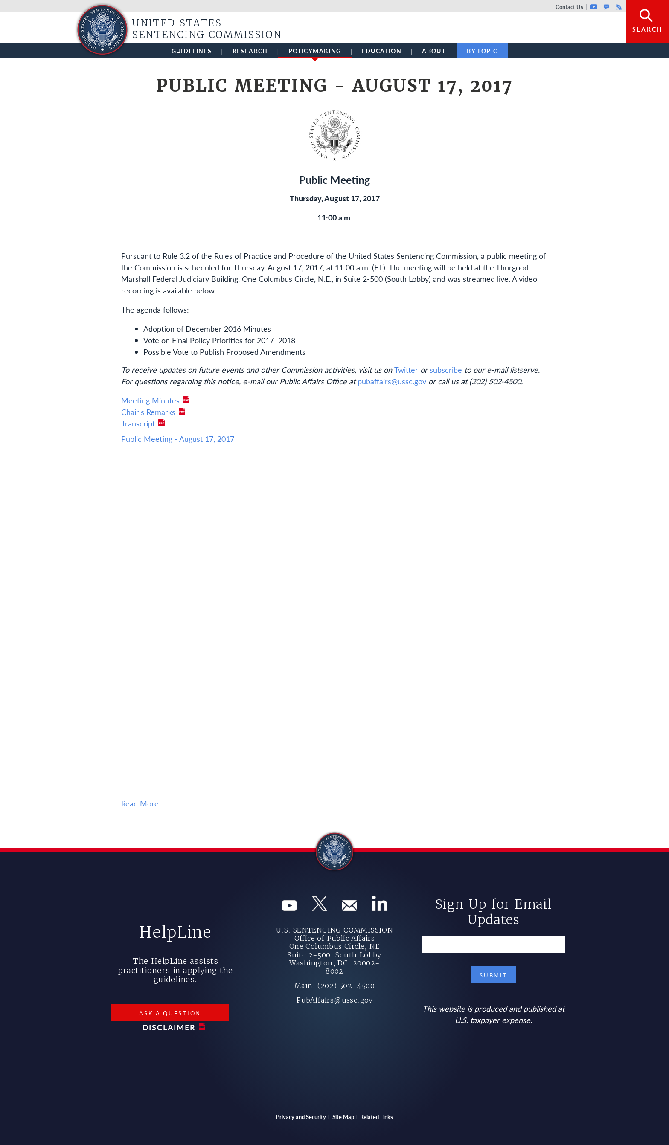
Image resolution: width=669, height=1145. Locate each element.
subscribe (446, 369)
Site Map (343, 1117)
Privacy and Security (301, 1117)
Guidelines (192, 50)
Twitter (406, 369)
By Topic (482, 50)
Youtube (593, 7)
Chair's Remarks (148, 411)
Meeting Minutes (150, 400)
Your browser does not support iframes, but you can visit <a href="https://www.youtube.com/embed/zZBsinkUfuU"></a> (334, 623)
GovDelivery (606, 7)
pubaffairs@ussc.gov (392, 381)
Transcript (138, 423)
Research (250, 50)
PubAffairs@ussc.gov (334, 1000)
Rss (618, 7)
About (433, 50)
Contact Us (569, 7)
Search (647, 29)
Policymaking (315, 52)
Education (382, 50)
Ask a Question (170, 1013)
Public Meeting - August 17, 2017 (177, 438)
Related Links (376, 1117)
